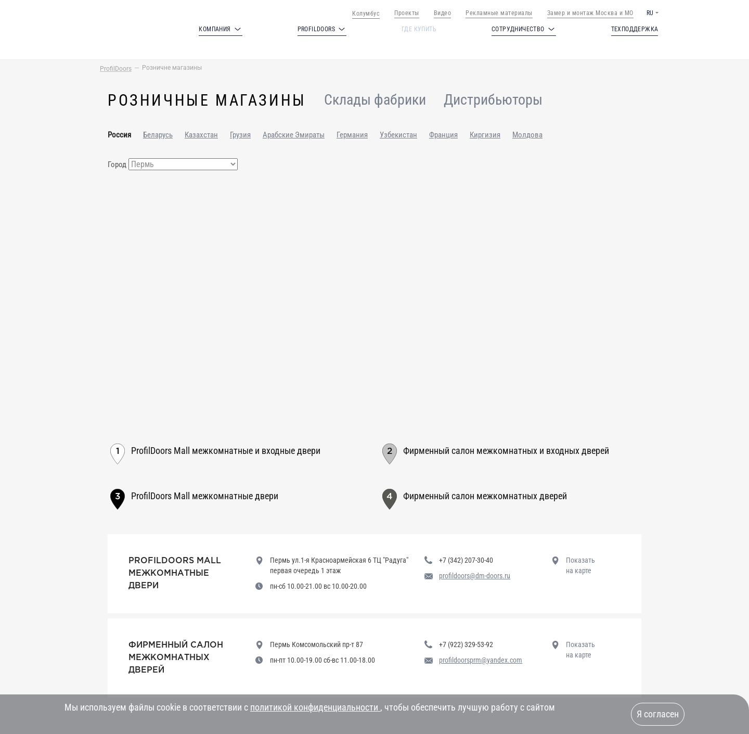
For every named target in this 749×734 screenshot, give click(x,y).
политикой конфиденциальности (315, 707)
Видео (442, 13)
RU (650, 13)
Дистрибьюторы (493, 100)
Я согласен (658, 713)
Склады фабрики (375, 100)
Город (117, 164)
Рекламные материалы (499, 13)
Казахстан (201, 135)
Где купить (419, 29)
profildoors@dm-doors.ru (474, 576)
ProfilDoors (116, 68)
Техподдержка (634, 29)
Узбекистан (398, 135)
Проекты (406, 13)
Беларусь (158, 135)
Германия (352, 135)
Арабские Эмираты (294, 135)
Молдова (527, 135)
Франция (443, 135)
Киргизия (485, 135)
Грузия (240, 135)
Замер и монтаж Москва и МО (590, 13)
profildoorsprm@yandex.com (480, 660)
